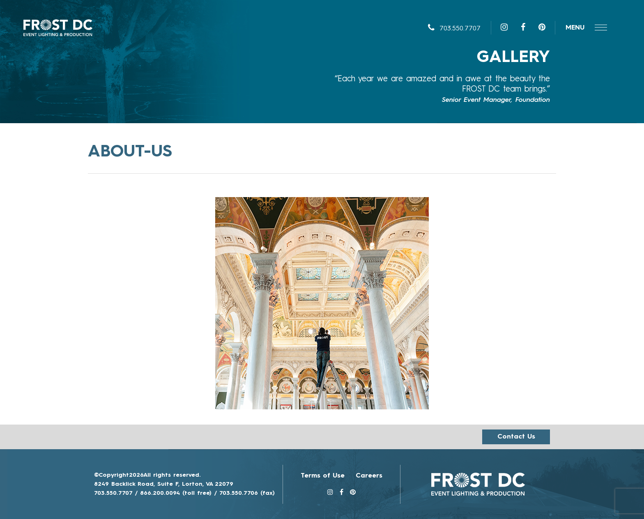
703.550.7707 (454, 28)
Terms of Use (323, 476)
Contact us (516, 437)
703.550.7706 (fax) (247, 493)
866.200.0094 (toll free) (176, 493)
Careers (369, 476)
